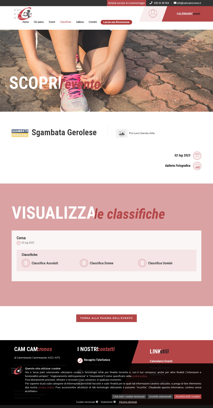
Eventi (52, 22)
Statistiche (107, 402)
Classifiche (65, 22)
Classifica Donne (96, 263)
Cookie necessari (85, 402)
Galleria (80, 22)
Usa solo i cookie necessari (129, 396)
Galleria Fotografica (183, 165)
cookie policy (139, 376)
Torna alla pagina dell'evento (106, 318)
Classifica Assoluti (40, 263)
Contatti (93, 22)
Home (25, 22)
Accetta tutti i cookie (188, 396)
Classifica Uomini (155, 263)
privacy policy (46, 387)
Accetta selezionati (160, 396)
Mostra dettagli (128, 402)
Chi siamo (39, 22)
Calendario (188, 13)
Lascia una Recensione (116, 22)
